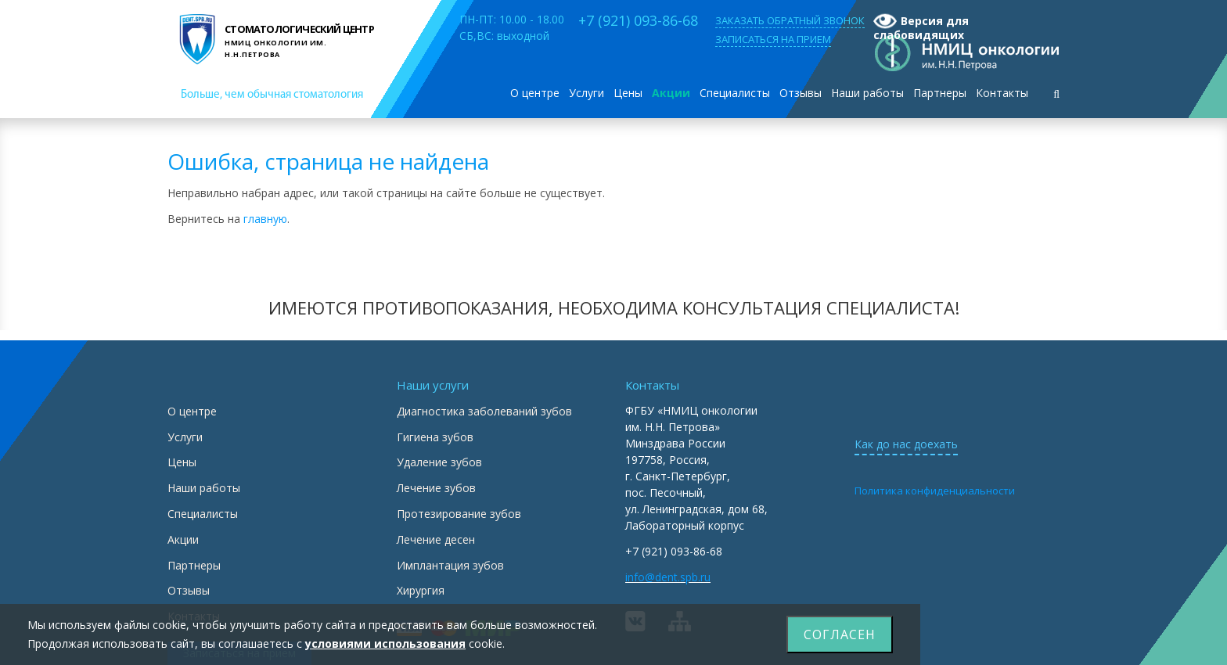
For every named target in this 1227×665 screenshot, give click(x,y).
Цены (628, 92)
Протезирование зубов (459, 513)
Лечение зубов (436, 487)
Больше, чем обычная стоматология (272, 95)
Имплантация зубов (450, 565)
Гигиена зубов (435, 437)
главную (265, 218)
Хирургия (420, 590)
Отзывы (800, 92)
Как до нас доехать (906, 444)
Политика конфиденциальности (935, 490)
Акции (671, 92)
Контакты (1002, 92)
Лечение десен (436, 539)
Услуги (586, 92)
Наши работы (867, 92)
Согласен (840, 634)
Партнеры (939, 92)
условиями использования (385, 643)
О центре (535, 92)
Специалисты (735, 92)
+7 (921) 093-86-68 (638, 20)
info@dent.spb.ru (668, 577)
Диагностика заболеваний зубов (484, 411)
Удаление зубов (439, 462)
